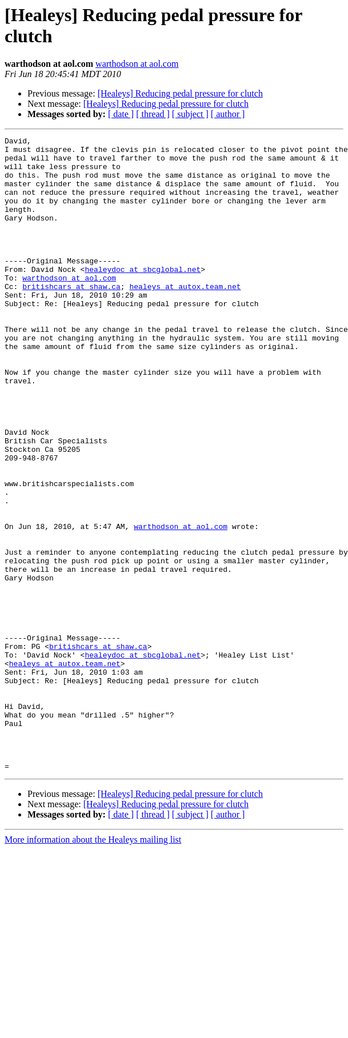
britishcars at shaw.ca (71, 317)
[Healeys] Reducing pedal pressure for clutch (180, 93)
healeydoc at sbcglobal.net (143, 296)
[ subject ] (190, 114)
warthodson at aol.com (136, 64)
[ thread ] (153, 114)
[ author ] (228, 114)
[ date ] (121, 114)
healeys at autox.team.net (185, 317)
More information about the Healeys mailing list (93, 966)
